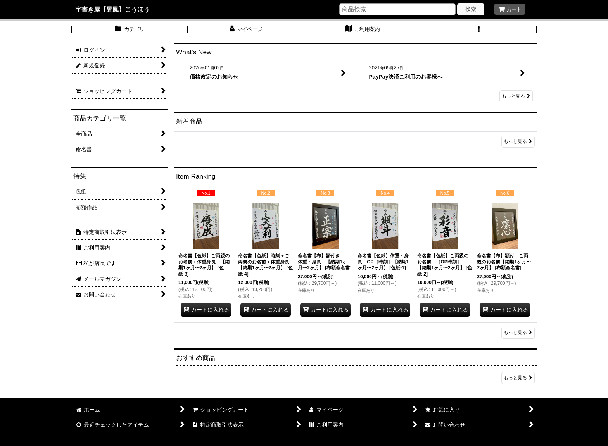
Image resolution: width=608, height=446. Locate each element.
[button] (478, 29)
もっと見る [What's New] (516, 96)
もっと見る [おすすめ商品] (518, 378)
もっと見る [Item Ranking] (518, 332)
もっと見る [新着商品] (518, 141)
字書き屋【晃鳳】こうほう (112, 9)
